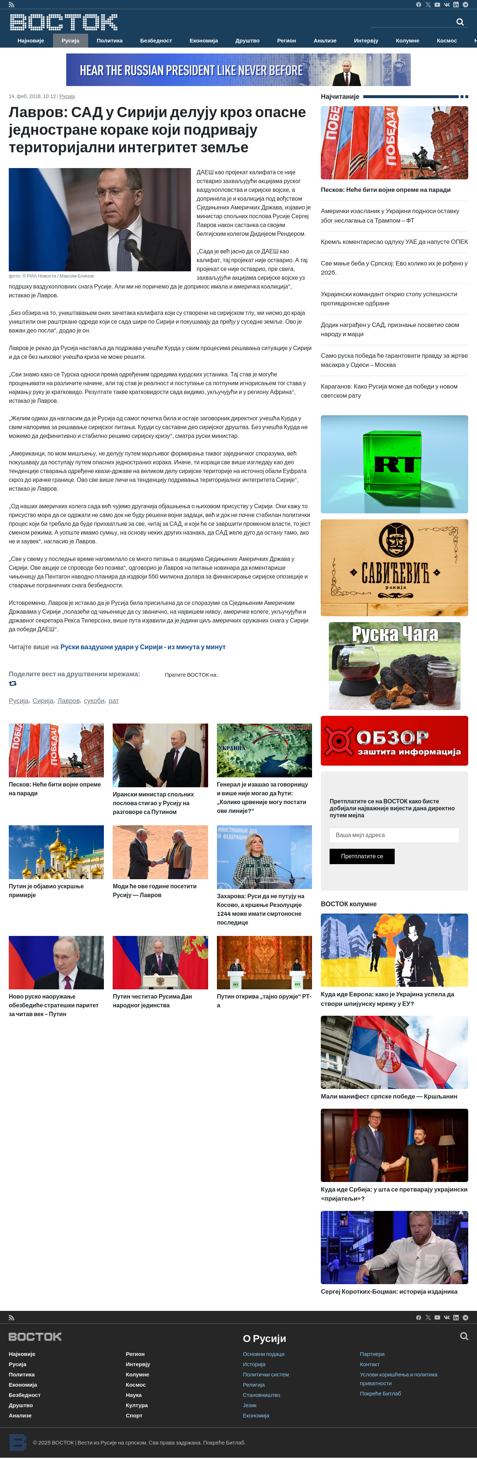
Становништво (261, 1395)
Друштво (248, 41)
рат (114, 701)
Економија (203, 41)
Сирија (43, 701)
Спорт (134, 1416)
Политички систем (266, 1375)
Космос (447, 41)
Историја (254, 1364)
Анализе (325, 41)
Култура (137, 1405)
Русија (70, 41)
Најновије (31, 41)
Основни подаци (264, 1354)
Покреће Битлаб (380, 1394)
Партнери (372, 1354)
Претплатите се (362, 856)
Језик (249, 1405)
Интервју (366, 41)
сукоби (94, 701)
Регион (286, 41)
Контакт (370, 1364)
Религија (254, 1385)
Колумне (407, 41)
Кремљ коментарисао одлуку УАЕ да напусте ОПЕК (394, 241)
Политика (110, 41)
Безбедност (156, 41)
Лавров (68, 701)
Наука (134, 1395)
